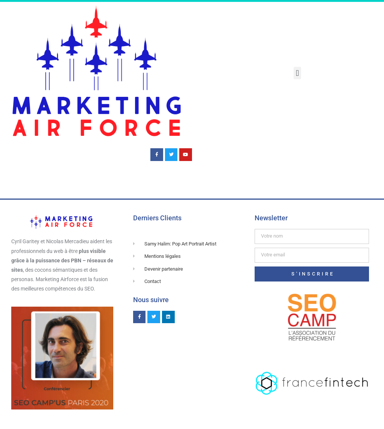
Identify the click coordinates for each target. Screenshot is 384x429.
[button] (297, 73)
